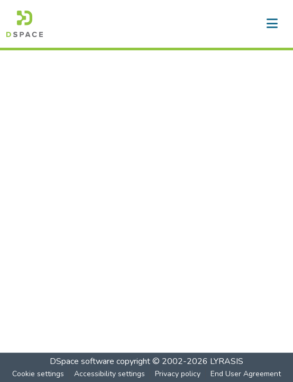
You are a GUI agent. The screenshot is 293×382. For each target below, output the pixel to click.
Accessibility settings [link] (109, 374)
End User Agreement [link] (245, 374)
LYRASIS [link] (226, 361)
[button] (24, 24)
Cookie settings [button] (38, 374)
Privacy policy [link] (177, 374)
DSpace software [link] (82, 361)
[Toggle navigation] (272, 24)
